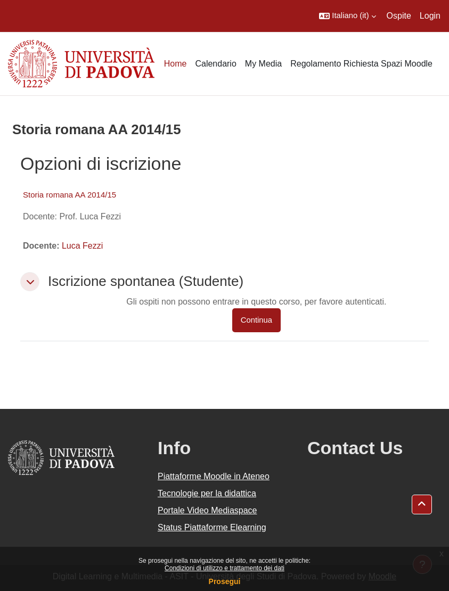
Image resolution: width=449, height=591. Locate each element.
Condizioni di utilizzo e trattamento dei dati (224, 568)
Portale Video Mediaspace (207, 510)
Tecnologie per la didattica (207, 493)
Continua (256, 320)
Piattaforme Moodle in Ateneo (214, 476)
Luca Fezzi (82, 245)
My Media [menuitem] (263, 63)
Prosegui (225, 581)
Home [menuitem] (175, 63)
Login (430, 15)
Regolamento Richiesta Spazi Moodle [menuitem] (361, 63)
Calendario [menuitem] (215, 63)
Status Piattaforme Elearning (212, 527)
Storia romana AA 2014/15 (69, 194)
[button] (347, 16)
